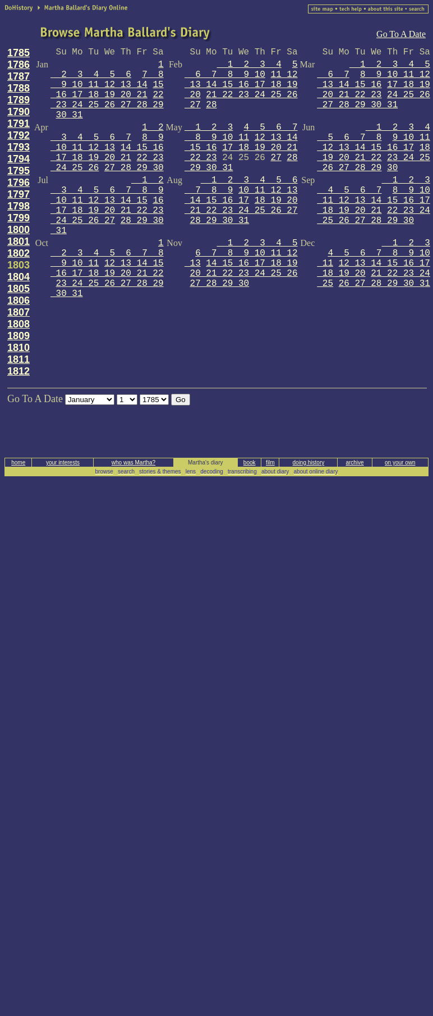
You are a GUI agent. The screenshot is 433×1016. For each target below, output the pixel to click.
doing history (309, 462)
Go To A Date (401, 34)
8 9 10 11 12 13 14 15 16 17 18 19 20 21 (373, 200)
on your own (400, 462)
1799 (18, 218)
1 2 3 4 (249, 65)
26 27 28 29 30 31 (384, 284)
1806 (18, 300)
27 (276, 158)
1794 (18, 159)
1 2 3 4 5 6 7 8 (373, 132)
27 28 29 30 (134, 168)
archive (354, 462)
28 (211, 105)
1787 (18, 76)
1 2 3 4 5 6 (107, 70)
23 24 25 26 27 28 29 (373, 163)
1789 (18, 100)
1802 (18, 253)
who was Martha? (133, 462)
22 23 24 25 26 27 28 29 (107, 100)
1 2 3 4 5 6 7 (107, 132)
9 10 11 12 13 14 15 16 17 (373, 143)
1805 (18, 288)
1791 (18, 123)
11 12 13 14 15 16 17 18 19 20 (241, 85)
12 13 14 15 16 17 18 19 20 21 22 (107, 268)
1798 (18, 206)
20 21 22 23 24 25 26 (244, 273)
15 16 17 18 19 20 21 (107, 90)
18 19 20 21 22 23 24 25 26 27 (241, 205)
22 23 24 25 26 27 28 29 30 (373, 216)
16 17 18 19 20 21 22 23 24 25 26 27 (107, 210)
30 (392, 168)
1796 (18, 182)
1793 (18, 147)
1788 (18, 88)
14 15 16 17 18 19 (251, 263)
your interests (63, 462)
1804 (18, 277)
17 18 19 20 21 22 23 (373, 90)
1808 (18, 324)
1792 (18, 135)
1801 (18, 241)
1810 (18, 347)
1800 (18, 229)
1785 (18, 52)
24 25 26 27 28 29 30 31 (373, 100)
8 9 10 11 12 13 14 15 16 (373, 80)
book (249, 462)
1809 (18, 335)
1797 (18, 194)
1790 (18, 111)
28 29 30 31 (220, 221)
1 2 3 (209, 127)
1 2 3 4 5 (257, 243)
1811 (18, 359)
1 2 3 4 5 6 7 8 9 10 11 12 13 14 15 (107, 190)
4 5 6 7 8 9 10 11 (241, 132)
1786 (18, 64)
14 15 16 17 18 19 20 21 (107, 153)
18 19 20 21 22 (373, 153)
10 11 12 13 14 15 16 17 (241, 195)
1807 (18, 312)
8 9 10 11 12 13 (107, 143)
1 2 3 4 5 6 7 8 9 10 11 (107, 253)
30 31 (69, 115)
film (270, 462)
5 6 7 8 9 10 (241, 70)
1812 (18, 371)
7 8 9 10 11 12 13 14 (107, 80)
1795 (18, 170)
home (18, 462)
